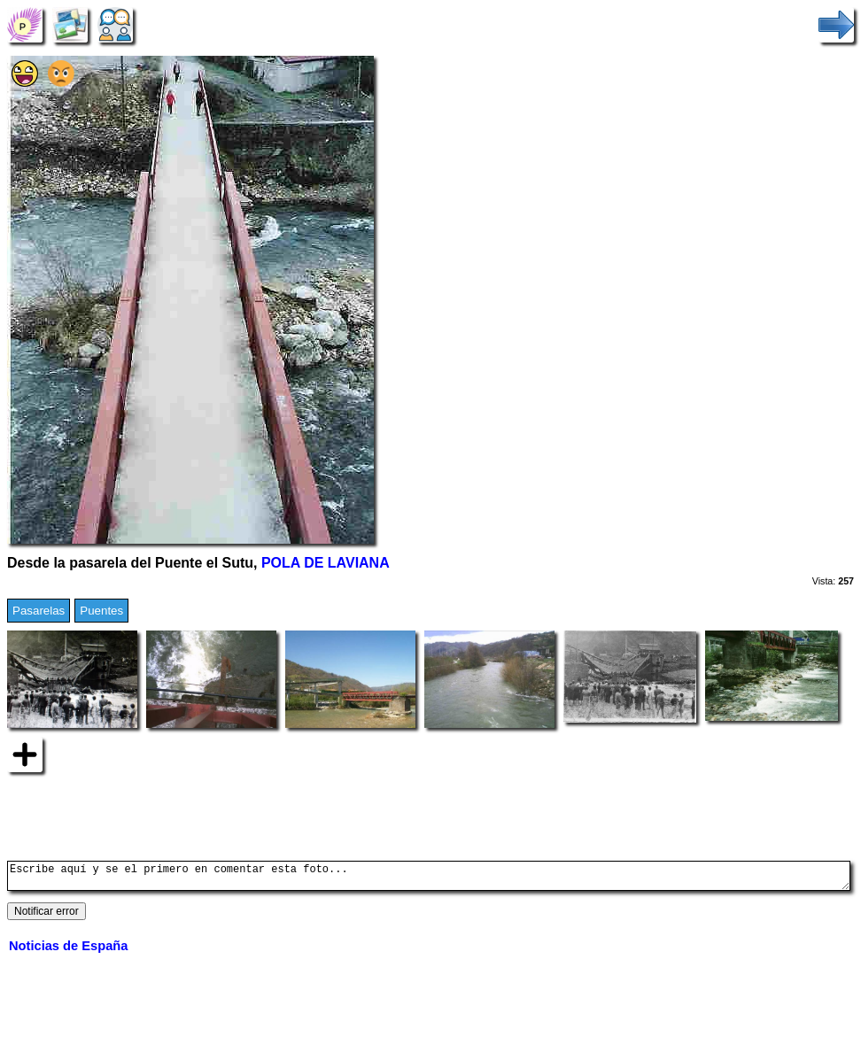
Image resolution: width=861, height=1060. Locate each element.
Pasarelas (38, 610)
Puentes (101, 610)
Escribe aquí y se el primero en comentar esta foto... (428, 878)
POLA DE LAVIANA (325, 562)
